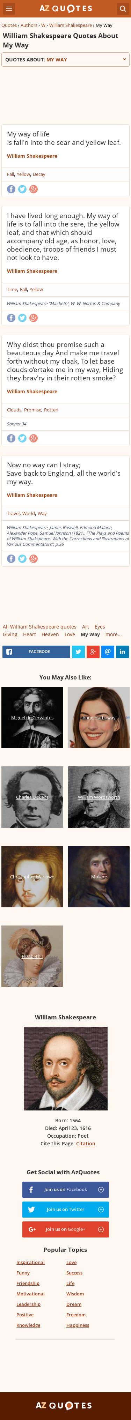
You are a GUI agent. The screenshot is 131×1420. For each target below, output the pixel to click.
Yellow (23, 174)
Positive (25, 1314)
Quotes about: (65, 59)
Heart (29, 634)
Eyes (100, 626)
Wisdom (75, 1294)
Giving (10, 634)
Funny (23, 1273)
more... (113, 634)
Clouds (14, 410)
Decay (39, 174)
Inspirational (30, 1262)
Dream (73, 1304)
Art (85, 626)
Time (12, 289)
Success (74, 1273)
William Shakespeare (70, 25)
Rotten (51, 410)
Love (70, 634)
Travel (13, 513)
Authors (29, 25)
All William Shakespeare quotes (40, 626)
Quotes (9, 25)
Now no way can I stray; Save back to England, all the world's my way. (64, 473)
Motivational (30, 1294)
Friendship (27, 1283)
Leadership (28, 1304)
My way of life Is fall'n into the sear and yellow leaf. (64, 138)
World (28, 513)
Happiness (77, 1325)
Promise (32, 410)
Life (70, 1283)
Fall (10, 174)
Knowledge (28, 1325)
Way (42, 513)
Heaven (50, 634)
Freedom (76, 1314)
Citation (85, 1143)
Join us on (65, 1189)
